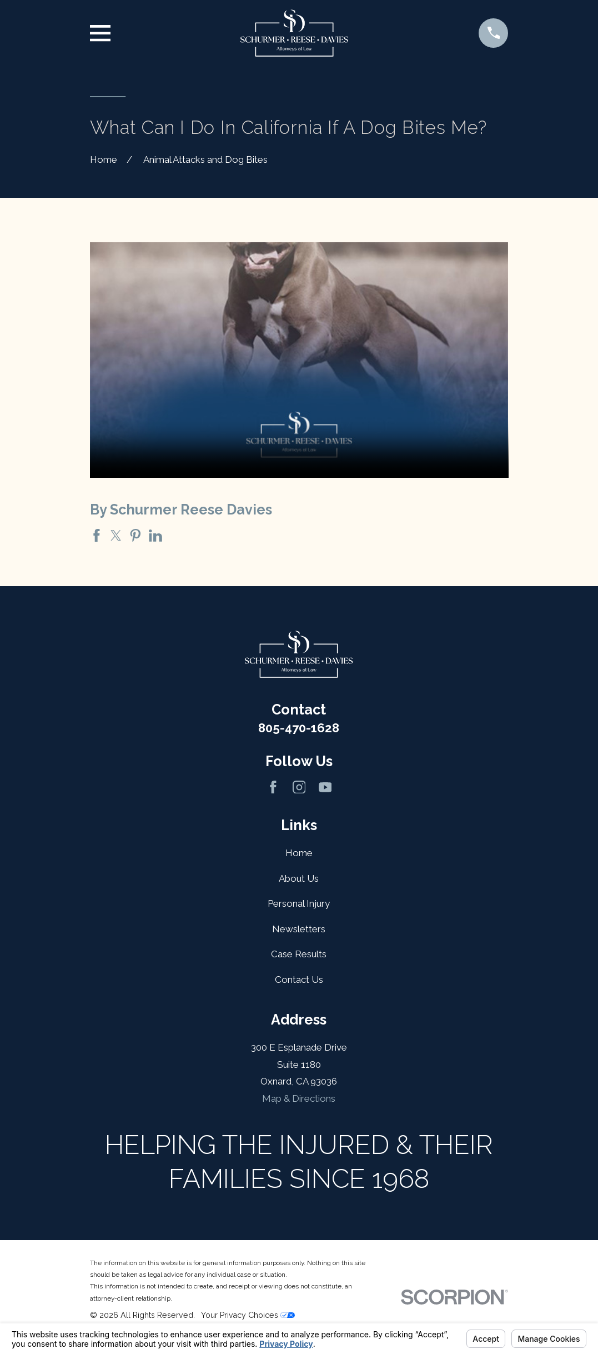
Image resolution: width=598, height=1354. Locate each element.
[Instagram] (299, 787)
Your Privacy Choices (248, 1315)
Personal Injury (299, 903)
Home (299, 852)
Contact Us (299, 979)
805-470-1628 (298, 728)
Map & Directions (298, 1098)
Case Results (298, 954)
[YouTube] (325, 787)
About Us (299, 878)
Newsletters (298, 929)
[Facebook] (273, 787)
